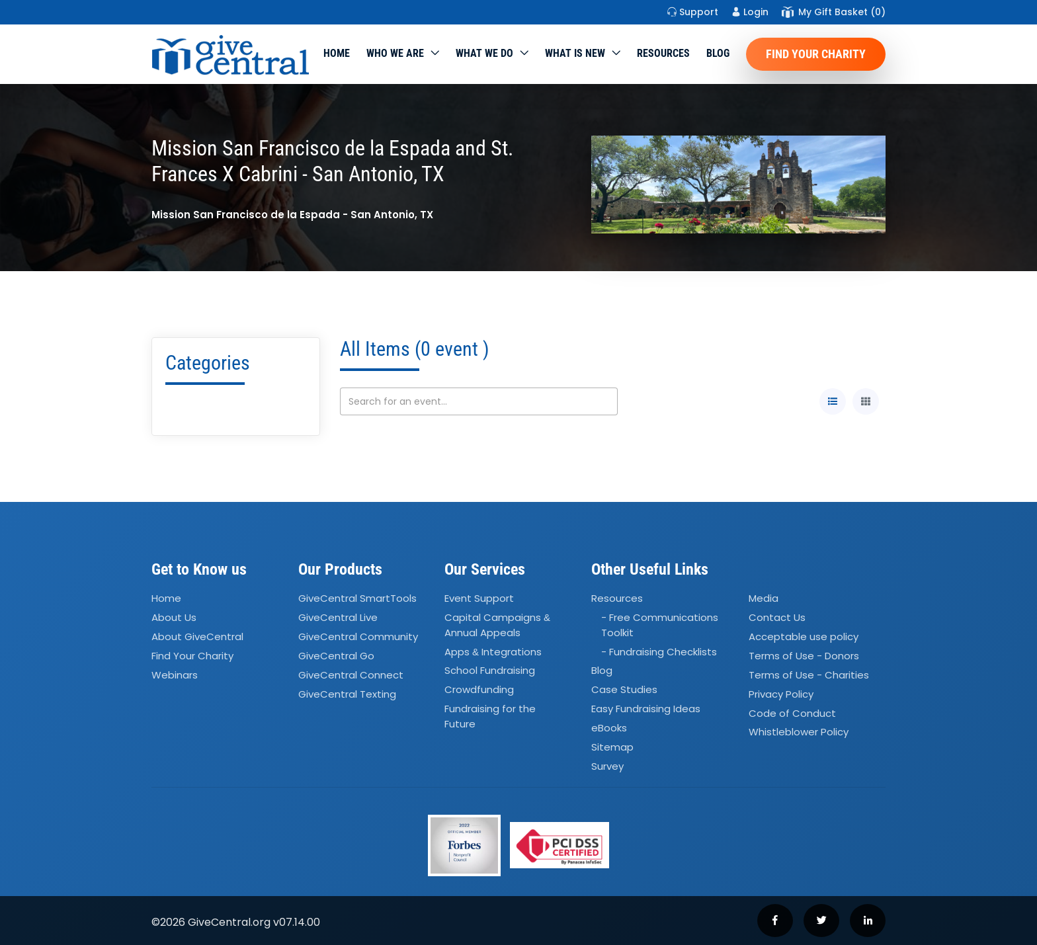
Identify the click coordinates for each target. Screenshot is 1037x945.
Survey (607, 766)
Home (336, 53)
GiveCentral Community (358, 636)
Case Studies (624, 690)
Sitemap (612, 747)
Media (763, 599)
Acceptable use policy (803, 636)
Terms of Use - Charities (809, 675)
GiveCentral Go (336, 656)
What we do (484, 53)
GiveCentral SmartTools (357, 599)
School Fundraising (489, 671)
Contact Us (777, 617)
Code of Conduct (792, 713)
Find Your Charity (816, 54)
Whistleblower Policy (799, 732)
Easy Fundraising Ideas (645, 709)
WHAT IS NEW (575, 53)
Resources (663, 53)
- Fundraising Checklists (659, 652)
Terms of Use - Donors (804, 656)
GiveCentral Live (338, 617)
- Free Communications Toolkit (659, 624)
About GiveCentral (197, 636)
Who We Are (395, 53)
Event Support (479, 599)
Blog (717, 53)
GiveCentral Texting (347, 694)
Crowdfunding (479, 690)
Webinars (174, 675)
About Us (173, 617)
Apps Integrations (493, 652)
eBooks (609, 728)
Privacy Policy (781, 694)
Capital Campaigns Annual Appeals (497, 624)
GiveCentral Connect (350, 675)
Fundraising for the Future (490, 716)
